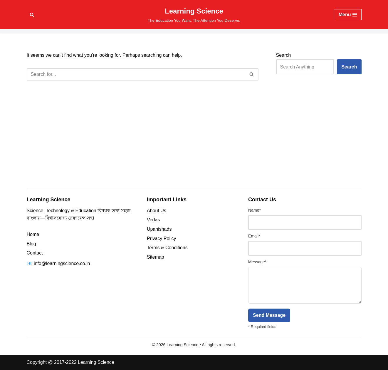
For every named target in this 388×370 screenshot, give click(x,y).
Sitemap (155, 257)
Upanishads (159, 229)
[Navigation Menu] (348, 14)
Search (283, 55)
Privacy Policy (161, 238)
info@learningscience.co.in (62, 263)
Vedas (153, 219)
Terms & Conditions (167, 247)
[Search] (32, 14)
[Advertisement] (194, 142)
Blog (31, 243)
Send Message (269, 315)
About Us (156, 210)
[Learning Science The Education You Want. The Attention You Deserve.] (194, 14)
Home (33, 234)
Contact (35, 252)
